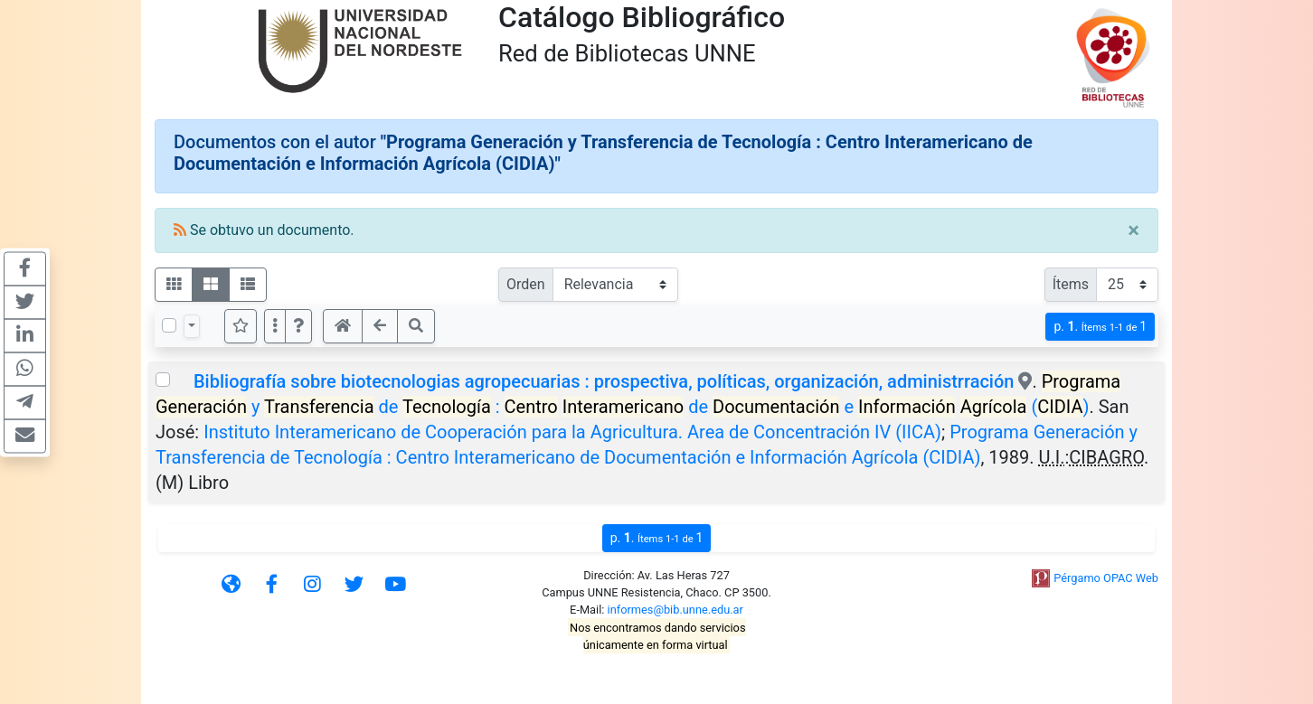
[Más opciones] (275, 326)
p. (1100, 326)
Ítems (1071, 284)
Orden (525, 284)
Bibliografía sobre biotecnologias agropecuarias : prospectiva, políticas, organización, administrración (604, 381)
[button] (298, 326)
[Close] (1133, 230)
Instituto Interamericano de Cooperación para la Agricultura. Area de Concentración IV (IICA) (572, 432)
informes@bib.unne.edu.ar (675, 609)
